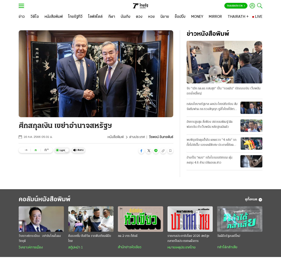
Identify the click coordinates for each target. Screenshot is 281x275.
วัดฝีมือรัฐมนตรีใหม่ (228, 236)
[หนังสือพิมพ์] (54, 17)
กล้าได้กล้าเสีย (227, 247)
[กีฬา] (111, 17)
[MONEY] (197, 17)
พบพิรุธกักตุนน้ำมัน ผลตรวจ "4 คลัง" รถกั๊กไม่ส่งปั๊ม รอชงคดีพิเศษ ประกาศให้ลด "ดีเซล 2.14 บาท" (211, 142)
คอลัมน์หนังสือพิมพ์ (44, 199)
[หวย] (151, 17)
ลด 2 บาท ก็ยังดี (127, 236)
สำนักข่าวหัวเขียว (129, 247)
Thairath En (236, 6)
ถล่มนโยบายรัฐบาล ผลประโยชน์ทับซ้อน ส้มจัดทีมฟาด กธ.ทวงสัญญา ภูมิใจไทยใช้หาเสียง (212, 107)
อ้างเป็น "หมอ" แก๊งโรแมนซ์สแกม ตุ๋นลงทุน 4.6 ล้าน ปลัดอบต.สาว (209, 160)
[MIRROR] (215, 17)
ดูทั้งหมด (253, 200)
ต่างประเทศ (137, 137)
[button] (141, 151)
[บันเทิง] (125, 17)
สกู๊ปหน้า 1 (75, 247)
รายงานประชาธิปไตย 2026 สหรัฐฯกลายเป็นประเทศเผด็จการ (188, 238)
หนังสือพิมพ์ (116, 137)
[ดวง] (139, 17)
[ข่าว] (22, 17)
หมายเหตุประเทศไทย (182, 247)
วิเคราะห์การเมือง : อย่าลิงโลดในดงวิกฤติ (40, 238)
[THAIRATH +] (238, 17)
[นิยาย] (164, 17)
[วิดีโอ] (35, 17)
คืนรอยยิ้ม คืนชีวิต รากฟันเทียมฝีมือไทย (89, 238)
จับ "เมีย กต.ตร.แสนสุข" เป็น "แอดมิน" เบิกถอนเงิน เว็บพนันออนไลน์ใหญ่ (223, 91)
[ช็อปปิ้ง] (180, 17)
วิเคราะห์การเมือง (31, 247)
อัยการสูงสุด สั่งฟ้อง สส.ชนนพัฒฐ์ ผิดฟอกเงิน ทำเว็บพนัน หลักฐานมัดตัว (209, 124)
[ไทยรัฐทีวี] (75, 17)
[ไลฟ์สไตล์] (95, 17)
